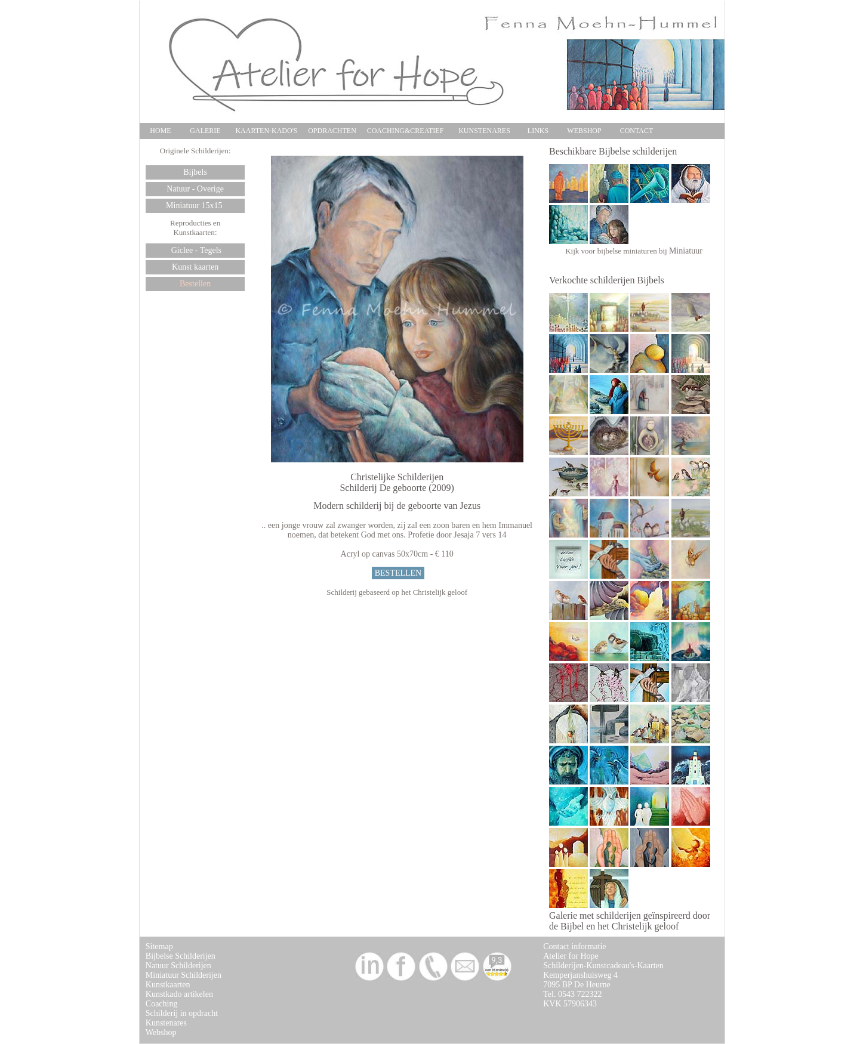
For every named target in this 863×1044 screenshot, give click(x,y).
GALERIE (205, 130)
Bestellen (195, 283)
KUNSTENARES (484, 130)
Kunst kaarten (195, 266)
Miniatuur (685, 250)
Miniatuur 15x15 (195, 205)
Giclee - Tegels (195, 250)
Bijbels (195, 172)
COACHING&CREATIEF (405, 130)
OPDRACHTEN (332, 130)
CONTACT (637, 130)
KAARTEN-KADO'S (266, 130)
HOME (160, 130)
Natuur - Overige (195, 188)
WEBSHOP (584, 130)
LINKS (538, 130)
